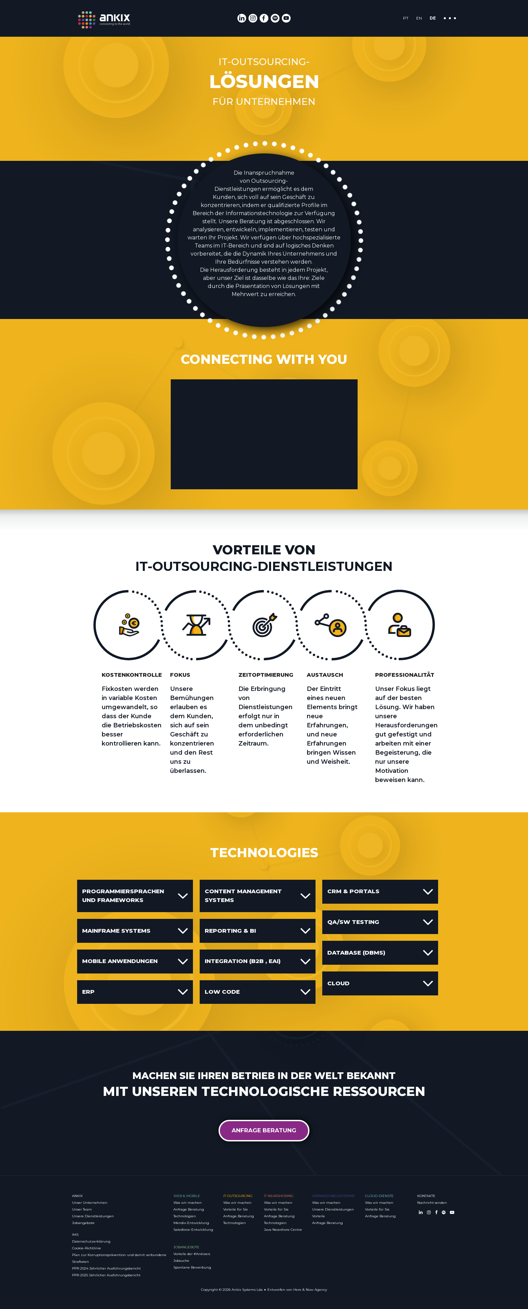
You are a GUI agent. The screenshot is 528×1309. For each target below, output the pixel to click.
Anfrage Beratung (264, 1130)
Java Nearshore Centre (283, 1229)
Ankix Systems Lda (247, 1289)
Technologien (184, 1216)
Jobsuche (181, 1260)
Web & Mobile (186, 1196)
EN (419, 18)
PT (405, 18)
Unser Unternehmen (89, 1202)
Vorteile (318, 1216)
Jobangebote (83, 1223)
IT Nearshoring (279, 1196)
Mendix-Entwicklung (191, 1223)
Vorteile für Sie (235, 1209)
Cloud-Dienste (379, 1196)
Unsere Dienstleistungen (93, 1216)
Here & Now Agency (310, 1289)
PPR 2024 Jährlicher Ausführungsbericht (106, 1268)
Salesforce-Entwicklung (193, 1229)
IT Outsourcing (238, 1196)
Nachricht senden (432, 1202)
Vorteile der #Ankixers (191, 1254)
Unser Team (82, 1209)
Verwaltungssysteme (333, 1196)
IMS (75, 1234)
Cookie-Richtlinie (86, 1248)
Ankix (77, 1196)
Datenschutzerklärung (91, 1241)
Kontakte (426, 1196)
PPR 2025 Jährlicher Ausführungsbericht (106, 1275)
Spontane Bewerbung (192, 1267)
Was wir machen (187, 1202)
